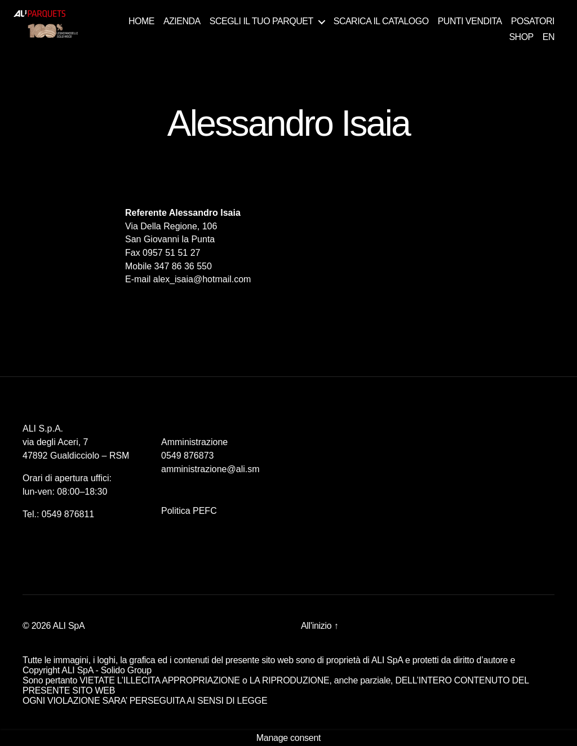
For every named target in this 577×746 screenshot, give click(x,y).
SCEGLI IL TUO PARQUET (261, 21)
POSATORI (532, 21)
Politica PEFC (189, 511)
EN (548, 37)
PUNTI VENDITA (470, 21)
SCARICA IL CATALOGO (381, 21)
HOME (141, 21)
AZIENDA (182, 21)
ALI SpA (69, 625)
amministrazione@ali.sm (210, 469)
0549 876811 (68, 514)
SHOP (521, 37)
